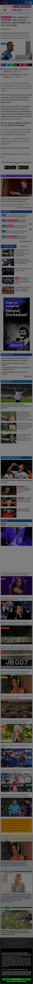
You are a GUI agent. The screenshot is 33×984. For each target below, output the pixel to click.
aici (16, 962)
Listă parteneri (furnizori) (6, 976)
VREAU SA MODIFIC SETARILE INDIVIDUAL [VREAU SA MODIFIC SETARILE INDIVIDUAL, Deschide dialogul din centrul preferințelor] (16, 981)
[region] (16, 966)
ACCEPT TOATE (16, 979)
